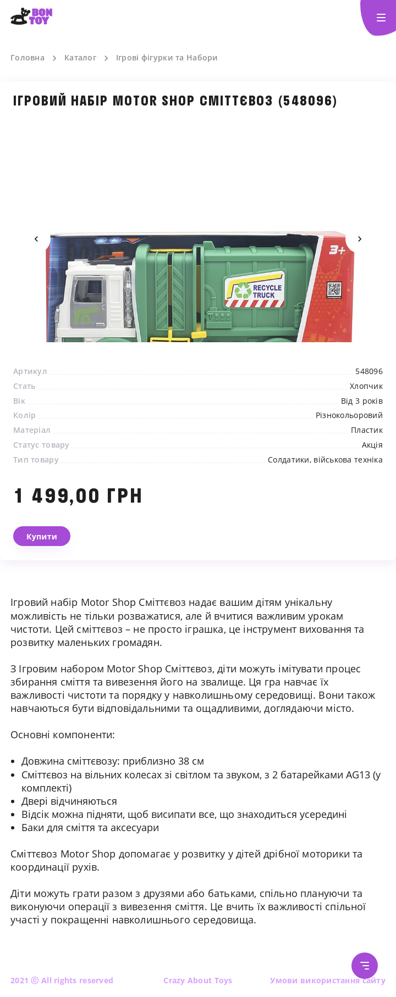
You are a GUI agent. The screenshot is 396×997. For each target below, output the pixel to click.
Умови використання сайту (328, 980)
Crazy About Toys (197, 980)
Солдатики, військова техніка (325, 460)
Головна (27, 58)
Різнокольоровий (349, 415)
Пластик (367, 430)
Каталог (80, 58)
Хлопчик (366, 386)
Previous (36, 239)
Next (359, 239)
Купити (41, 536)
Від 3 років (362, 401)
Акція (372, 445)
